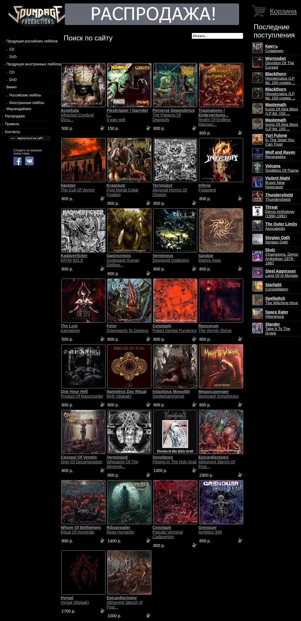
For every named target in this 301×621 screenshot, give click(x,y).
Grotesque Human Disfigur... (123, 260)
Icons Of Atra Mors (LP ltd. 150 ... (281, 109)
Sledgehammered (171, 394)
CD (11, 49)
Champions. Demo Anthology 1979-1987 (281, 256)
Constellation (276, 287)
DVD (13, 57)
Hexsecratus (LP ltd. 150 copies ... (280, 78)
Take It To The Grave (277, 328)
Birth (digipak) (126, 394)
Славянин (274, 48)
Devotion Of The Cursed (279, 62)
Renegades (280, 154)
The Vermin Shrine (215, 328)
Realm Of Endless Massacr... (214, 117)
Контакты (12, 132)
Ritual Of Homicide (81, 529)
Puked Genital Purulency (175, 328)
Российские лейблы (25, 95)
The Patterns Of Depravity (174, 115)
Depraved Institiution (171, 258)
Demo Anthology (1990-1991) (279, 211)
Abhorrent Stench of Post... (124, 602)
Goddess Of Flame (282, 168)
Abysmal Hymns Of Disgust (170, 190)
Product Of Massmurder (82, 394)
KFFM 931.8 (74, 258)
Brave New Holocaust (277, 182)
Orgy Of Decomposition (81, 459)
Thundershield (279, 197)
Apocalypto (281, 226)
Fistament (207, 187)
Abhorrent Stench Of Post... (216, 462)
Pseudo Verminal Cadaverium (168, 532)
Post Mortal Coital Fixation (122, 190)
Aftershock (276, 314)
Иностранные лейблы (26, 103)
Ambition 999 (210, 529)
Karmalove (70, 328)
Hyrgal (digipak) (75, 600)
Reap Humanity (120, 529)
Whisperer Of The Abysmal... (122, 462)
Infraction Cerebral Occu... (77, 115)
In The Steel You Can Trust (279, 139)
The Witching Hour (281, 300)
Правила (12, 124)
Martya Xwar (209, 258)
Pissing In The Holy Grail (175, 459)
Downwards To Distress (127, 328)
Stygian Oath (277, 240)
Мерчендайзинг (18, 109)
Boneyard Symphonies (218, 394)
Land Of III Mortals (281, 273)
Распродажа (15, 116)
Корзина (283, 11)
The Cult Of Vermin (78, 187)
